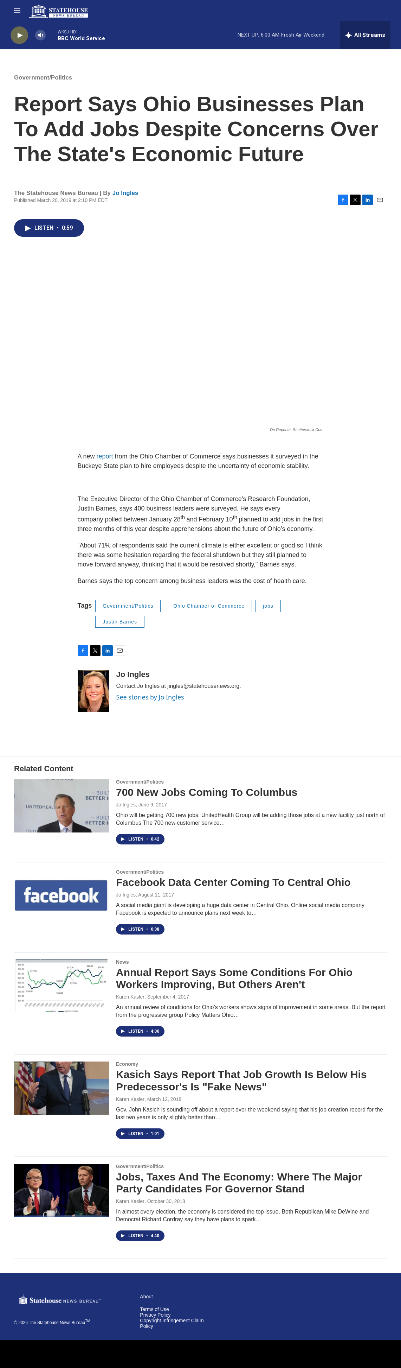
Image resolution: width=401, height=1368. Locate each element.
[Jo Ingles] (93, 691)
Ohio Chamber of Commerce (209, 606)
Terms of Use (154, 1309)
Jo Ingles (125, 193)
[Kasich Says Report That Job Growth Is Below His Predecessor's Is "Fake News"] (61, 1088)
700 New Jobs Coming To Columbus (206, 792)
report (105, 456)
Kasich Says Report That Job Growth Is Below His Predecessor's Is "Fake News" (241, 1080)
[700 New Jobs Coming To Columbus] (61, 805)
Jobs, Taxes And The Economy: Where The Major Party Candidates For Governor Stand (239, 1183)
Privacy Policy (155, 1315)
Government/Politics (43, 77)
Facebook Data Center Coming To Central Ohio (233, 882)
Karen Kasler (130, 997)
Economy (127, 1064)
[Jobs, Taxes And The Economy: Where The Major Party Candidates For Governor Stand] (61, 1190)
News (122, 962)
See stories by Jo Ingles (150, 697)
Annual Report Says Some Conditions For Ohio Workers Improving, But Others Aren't (234, 978)
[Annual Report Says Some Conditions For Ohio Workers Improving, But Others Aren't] (61, 986)
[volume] (40, 35)
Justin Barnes (120, 622)
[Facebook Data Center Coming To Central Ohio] (61, 895)
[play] (19, 35)
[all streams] (365, 35)
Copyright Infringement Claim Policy (171, 1323)
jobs (268, 606)
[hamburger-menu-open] (17, 11)
